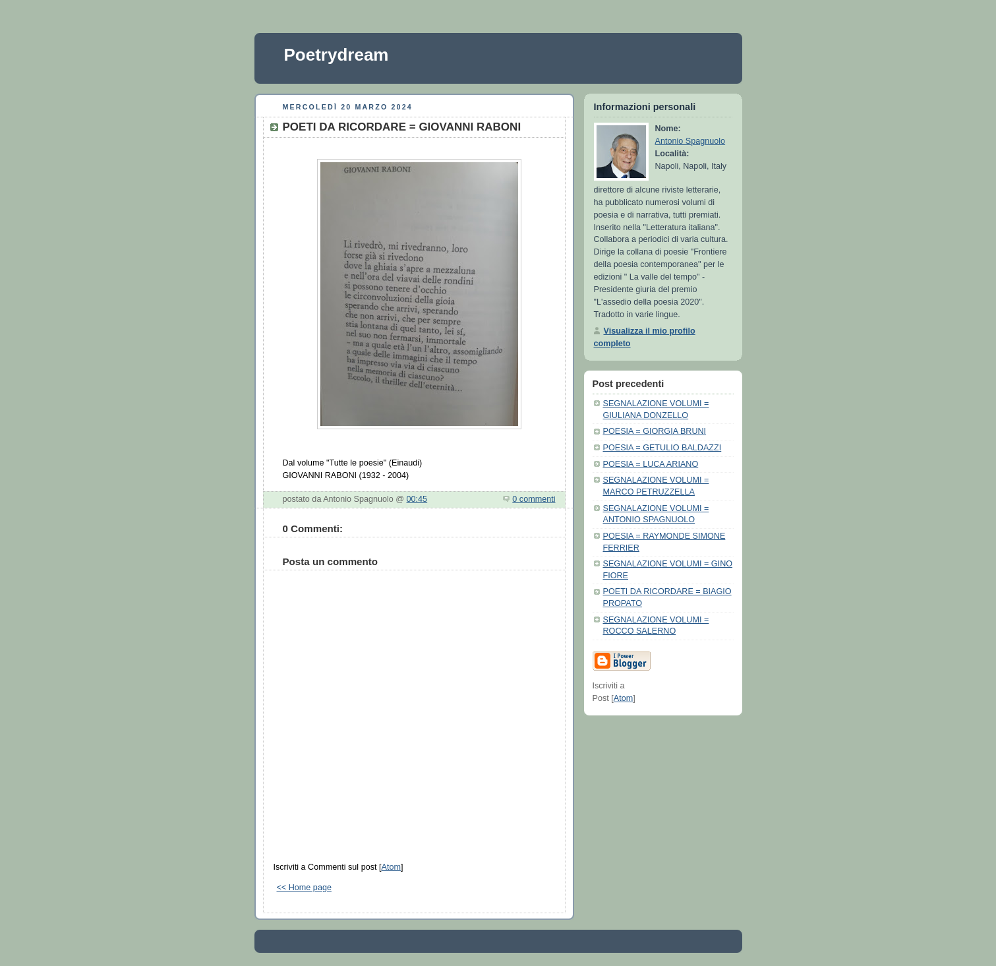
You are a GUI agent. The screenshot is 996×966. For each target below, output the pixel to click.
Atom (390, 867)
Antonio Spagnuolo (690, 141)
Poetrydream (336, 55)
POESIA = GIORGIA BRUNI (655, 431)
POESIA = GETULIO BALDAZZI (662, 447)
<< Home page (304, 887)
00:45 (417, 499)
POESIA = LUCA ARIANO (651, 464)
